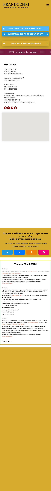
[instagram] (15, 107)
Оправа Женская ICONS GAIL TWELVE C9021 (14, 324)
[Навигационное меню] (47, 5)
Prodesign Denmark (32, 271)
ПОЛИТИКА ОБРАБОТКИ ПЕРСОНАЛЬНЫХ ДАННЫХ (19, 102)
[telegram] (12, 107)
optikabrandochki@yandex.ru (13, 74)
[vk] (8, 107)
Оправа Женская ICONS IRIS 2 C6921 (12, 273)
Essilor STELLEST (17, 295)
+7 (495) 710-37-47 (10, 69)
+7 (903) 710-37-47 (10, 71)
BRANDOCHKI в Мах (7, 283)
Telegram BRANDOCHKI (25, 264)
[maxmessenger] (5, 107)
